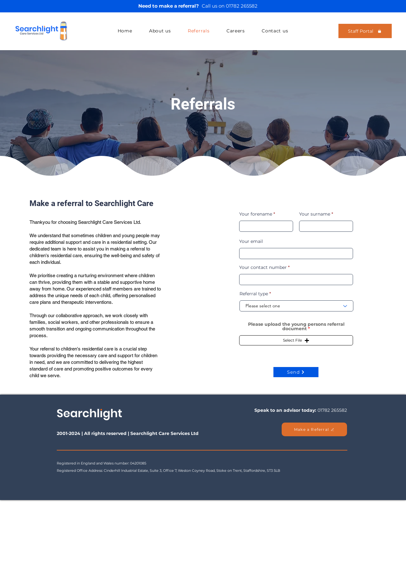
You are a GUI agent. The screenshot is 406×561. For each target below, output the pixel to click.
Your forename (255, 214)
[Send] (295, 372)
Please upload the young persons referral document (296, 326)
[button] (296, 340)
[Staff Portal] (365, 31)
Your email (251, 241)
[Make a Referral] (314, 429)
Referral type (253, 293)
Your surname (314, 214)
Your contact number (263, 267)
